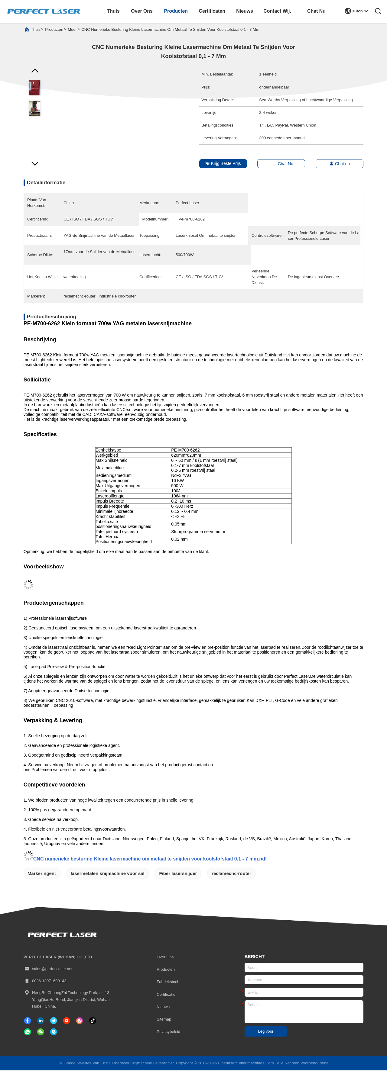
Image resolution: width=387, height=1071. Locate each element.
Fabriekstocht (168, 982)
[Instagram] (79, 1021)
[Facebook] (27, 1021)
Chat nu (336, 164)
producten (176, 11)
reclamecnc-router (231, 873)
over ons (142, 11)
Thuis (36, 30)
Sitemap (164, 1020)
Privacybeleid (168, 1032)
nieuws (244, 11)
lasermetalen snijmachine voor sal (108, 873)
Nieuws (163, 1007)
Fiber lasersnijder (178, 873)
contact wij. (277, 11)
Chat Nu (316, 11)
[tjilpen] (53, 1021)
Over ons (165, 957)
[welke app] (27, 1032)
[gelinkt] (40, 1021)
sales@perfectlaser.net (48, 969)
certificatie (166, 995)
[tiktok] (66, 1021)
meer (72, 30)
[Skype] (53, 1032)
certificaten (212, 11)
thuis (113, 11)
